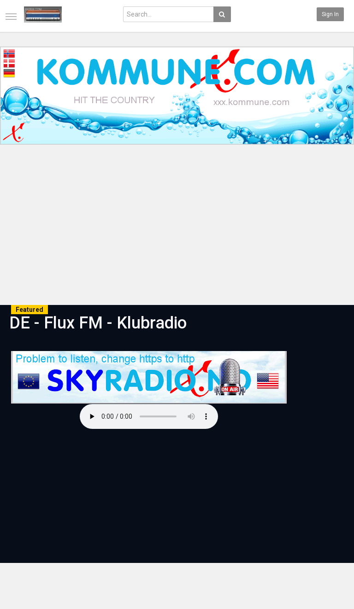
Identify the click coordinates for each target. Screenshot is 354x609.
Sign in (330, 14)
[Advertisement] (177, 226)
